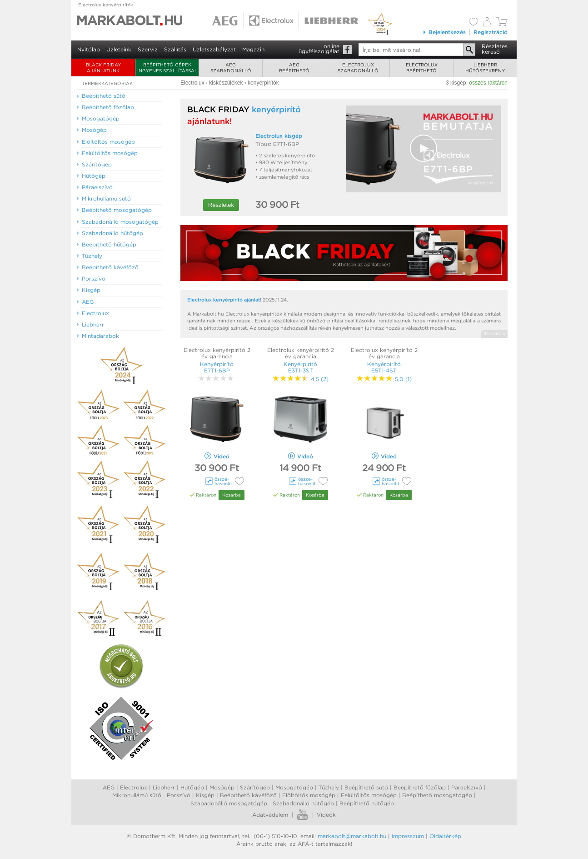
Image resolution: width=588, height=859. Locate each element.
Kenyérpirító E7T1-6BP (217, 367)
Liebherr (164, 787)
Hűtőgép (192, 787)
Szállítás (175, 49)
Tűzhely (329, 787)
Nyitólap (88, 49)
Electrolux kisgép (278, 135)
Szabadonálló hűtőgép (303, 803)
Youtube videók (302, 814)
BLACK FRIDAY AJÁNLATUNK (103, 67)
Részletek (221, 204)
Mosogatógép (294, 787)
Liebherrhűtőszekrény (485, 67)
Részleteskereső (495, 49)
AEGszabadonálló (230, 67)
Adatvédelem (270, 814)
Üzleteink (118, 49)
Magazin (253, 49)
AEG (109, 787)
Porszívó (178, 795)
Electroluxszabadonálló (358, 67)
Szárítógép (255, 787)
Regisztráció (490, 32)
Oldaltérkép (445, 836)
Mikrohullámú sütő (136, 795)
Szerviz (148, 49)
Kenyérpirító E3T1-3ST (300, 367)
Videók (326, 814)
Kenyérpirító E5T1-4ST (384, 367)
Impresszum (408, 836)
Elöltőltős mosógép (308, 795)
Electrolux (133, 787)
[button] (423, 148)
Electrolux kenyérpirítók (105, 4)
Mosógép (221, 787)
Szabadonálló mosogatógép (228, 803)
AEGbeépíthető (294, 67)
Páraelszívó (466, 787)
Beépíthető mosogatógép (437, 795)
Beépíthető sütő (366, 787)
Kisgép (205, 795)
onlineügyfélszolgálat (319, 49)
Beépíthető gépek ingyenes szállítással (167, 67)
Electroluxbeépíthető (422, 67)
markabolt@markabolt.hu (352, 836)
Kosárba (231, 494)
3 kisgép (456, 83)
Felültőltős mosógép (369, 795)
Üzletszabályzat (214, 49)
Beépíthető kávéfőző (248, 795)
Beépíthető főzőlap (420, 787)
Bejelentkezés (444, 32)
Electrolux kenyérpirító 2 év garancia (217, 353)
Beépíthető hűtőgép (366, 803)
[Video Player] (423, 148)
